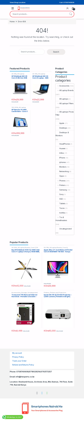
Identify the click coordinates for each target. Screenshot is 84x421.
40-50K (14, 247)
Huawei (60, 148)
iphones (61, 162)
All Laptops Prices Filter (65, 113)
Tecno (60, 208)
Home (12, 21)
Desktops (61, 128)
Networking (62, 171)
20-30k (14, 74)
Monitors (61, 167)
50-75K (46, 247)
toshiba (60, 213)
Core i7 (33, 247)
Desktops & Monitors (62, 134)
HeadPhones (63, 144)
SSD (59, 199)
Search (70, 14)
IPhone (60, 158)
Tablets (60, 203)
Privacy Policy (18, 357)
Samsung (61, 190)
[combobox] (38, 14)
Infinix (60, 153)
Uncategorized (64, 229)
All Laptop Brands (65, 90)
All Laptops (62, 99)
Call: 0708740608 (66, 2)
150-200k (15, 107)
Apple (60, 123)
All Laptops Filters (65, 103)
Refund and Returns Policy (23, 365)
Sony (60, 194)
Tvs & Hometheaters (61, 218)
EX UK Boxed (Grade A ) (25, 248)
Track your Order (19, 361)
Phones (61, 181)
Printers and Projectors (58, 292)
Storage (24, 292)
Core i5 (65, 247)
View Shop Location (17, 2)
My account (17, 353)
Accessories (62, 86)
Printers (61, 185)
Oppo (60, 176)
